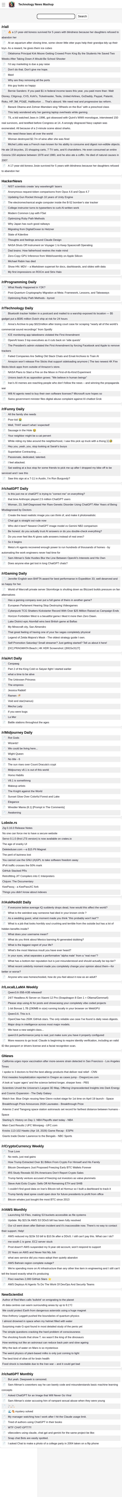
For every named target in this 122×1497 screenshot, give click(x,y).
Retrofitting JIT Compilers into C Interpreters (28, 876)
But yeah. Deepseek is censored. (27, 1379)
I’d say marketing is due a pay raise (29, 64)
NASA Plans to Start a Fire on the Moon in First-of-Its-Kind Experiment (49, 372)
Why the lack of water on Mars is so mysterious (30, 1347)
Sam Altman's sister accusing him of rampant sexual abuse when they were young (56, 1400)
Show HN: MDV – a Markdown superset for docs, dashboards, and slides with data (57, 266)
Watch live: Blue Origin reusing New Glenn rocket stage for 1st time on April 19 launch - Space (58, 1098)
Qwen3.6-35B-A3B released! (25, 992)
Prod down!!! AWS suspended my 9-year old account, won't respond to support (54, 1247)
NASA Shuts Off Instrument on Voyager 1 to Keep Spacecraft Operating (50, 245)
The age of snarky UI (14, 844)
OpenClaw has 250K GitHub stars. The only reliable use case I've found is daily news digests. (63, 1019)
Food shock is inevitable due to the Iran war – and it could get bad (41, 1363)
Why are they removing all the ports (29, 80)
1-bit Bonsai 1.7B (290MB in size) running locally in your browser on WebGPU (54, 1008)
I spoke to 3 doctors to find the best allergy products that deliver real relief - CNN (49, 1071)
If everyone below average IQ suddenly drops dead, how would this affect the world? (58, 907)
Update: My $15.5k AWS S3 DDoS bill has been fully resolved (44, 1220)
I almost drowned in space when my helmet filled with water (37, 1321)
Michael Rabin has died (22, 261)
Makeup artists (16, 785)
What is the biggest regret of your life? (30, 944)
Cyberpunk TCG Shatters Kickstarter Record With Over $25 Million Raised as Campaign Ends (63, 610)
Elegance (13, 801)
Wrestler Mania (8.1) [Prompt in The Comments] (36, 807)
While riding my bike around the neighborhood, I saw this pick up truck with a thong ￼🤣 (60, 441)
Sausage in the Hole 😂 (22, 430)
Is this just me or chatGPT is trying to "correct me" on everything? (46, 493)
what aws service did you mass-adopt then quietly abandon (43, 1257)
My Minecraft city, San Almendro (27, 626)
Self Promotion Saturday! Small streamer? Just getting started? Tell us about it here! (57, 642)
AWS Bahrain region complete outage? (31, 1263)
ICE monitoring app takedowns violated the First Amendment (44, 334)
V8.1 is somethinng (19, 780)
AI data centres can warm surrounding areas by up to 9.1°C (37, 1305)
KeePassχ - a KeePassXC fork (20, 886)
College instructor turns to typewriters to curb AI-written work (43, 207)
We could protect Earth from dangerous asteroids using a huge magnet (44, 1310)
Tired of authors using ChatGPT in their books (35, 1422)
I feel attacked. (16, 462)
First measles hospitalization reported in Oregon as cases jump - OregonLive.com (50, 1077)
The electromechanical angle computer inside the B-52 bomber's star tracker (53, 202)
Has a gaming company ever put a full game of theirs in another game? (50, 600)
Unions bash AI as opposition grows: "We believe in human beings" (47, 377)
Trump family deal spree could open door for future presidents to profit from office (55, 1194)
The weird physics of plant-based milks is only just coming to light (40, 1353)
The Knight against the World (25, 791)
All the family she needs (22, 414)
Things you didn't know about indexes (24, 892)
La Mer (12, 717)
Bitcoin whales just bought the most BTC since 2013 (38, 1199)
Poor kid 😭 (15, 419)
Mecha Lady (15, 706)
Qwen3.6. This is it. (19, 1013)
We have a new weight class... (26, 1029)
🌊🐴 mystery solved (20, 1411)
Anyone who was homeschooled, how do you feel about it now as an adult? (52, 977)
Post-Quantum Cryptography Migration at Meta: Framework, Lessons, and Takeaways (58, 292)
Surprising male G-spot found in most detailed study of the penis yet (42, 1326)
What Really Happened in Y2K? (26, 287)
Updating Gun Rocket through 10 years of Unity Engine (40, 197)
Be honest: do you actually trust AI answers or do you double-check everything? (55, 531)
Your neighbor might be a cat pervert (29, 435)
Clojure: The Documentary (17, 881)
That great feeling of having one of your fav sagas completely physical (49, 632)
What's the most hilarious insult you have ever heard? (39, 950)
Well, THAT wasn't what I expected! (29, 425)
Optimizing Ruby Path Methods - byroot (31, 298)
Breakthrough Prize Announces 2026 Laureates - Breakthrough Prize (43, 1104)
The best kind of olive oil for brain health (26, 1358)
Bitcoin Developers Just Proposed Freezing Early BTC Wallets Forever (49, 1167)
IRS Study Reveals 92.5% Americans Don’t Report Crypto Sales (46, 1172)
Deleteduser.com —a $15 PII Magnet (24, 849)
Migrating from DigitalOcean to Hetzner (31, 229)
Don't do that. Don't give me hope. (28, 69)
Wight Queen (16, 753)
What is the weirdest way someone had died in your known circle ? (47, 912)
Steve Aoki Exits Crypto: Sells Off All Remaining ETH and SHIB (45, 1183)
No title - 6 (14, 759)
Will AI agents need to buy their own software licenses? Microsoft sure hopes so (55, 393)
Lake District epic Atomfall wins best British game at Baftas (42, 621)
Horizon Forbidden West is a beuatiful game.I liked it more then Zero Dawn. (52, 616)
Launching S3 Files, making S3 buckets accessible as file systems (47, 1214)
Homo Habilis (16, 775)
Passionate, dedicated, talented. (27, 457)
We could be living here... (23, 748)
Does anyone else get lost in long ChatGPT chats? (38, 563)
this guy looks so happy (22, 85)
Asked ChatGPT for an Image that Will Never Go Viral (39, 1395)
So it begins (15, 541)
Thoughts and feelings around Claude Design (34, 239)
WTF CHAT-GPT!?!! (20, 1427)
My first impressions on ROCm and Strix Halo (35, 271)
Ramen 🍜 (14, 695)
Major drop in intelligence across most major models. (39, 1024)
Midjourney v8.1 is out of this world (28, 769)
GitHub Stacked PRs (14, 870)
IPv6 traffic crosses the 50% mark (22, 865)
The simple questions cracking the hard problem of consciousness (41, 1331)
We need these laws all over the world (30, 133)
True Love (14, 1151)
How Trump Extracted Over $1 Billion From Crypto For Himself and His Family (54, 1162)
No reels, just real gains (22, 1156)
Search (82, 16)
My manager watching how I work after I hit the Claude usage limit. (47, 1416)
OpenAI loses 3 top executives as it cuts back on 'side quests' (44, 340)
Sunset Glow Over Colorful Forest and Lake (34, 796)
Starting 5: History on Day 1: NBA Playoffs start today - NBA (37, 1120)
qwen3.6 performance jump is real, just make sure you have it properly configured (56, 1035)
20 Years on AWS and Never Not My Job (32, 1252)
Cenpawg (13, 663)
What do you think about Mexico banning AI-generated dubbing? (46, 939)
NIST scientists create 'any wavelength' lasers (35, 186)
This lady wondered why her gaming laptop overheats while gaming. (48, 112)
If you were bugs (18, 711)
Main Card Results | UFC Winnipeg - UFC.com (29, 1125)
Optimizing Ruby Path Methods (26, 218)
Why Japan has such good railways (29, 223)
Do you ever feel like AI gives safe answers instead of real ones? (46, 536)
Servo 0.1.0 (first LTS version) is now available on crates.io (37, 838)
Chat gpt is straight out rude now (27, 520)
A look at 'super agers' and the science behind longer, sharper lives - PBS (45, 1082)
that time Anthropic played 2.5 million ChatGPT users (39, 499)
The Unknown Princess (21, 679)
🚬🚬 (11, 1406)
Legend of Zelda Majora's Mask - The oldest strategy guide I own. (46, 637)
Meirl (11, 74)
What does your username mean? (28, 934)
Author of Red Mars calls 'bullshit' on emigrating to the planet (38, 1299)
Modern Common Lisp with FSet (27, 213)
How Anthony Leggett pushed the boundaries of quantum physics (40, 1315)
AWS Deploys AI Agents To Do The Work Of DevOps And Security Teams (51, 1284)
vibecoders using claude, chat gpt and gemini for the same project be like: (51, 1432)
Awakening (14, 812)
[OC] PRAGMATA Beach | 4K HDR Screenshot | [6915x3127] (44, 648)
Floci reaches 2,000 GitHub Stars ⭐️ (29, 1279)
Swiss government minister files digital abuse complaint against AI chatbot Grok (55, 398)
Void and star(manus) (20, 701)
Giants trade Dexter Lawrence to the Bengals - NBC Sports (37, 1136)
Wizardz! (13, 743)
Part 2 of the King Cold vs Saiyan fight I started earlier (39, 668)
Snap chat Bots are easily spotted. (28, 1438)
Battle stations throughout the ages (28, 722)
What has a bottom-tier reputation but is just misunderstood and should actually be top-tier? (62, 960)
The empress (16, 685)
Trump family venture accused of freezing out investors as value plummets (52, 1178)
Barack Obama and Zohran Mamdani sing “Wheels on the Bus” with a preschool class (58, 106)
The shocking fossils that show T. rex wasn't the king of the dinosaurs (43, 1337)
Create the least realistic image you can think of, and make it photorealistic (52, 515)
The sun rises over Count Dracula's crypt (32, 764)
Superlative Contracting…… (24, 451)
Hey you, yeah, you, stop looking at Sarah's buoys (37, 446)
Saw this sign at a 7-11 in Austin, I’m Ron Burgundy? (39, 478)
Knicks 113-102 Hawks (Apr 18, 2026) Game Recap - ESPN (37, 1130)
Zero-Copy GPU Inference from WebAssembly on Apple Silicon (45, 255)
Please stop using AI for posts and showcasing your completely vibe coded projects (57, 1003)
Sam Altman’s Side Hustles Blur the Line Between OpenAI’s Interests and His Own (56, 558)
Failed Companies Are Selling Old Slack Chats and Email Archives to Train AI (53, 356)
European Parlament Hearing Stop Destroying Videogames (43, 605)
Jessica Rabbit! (17, 690)
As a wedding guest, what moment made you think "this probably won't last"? (53, 918)
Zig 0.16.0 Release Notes (17, 828)
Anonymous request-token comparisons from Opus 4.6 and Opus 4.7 (48, 191)
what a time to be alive (21, 674)
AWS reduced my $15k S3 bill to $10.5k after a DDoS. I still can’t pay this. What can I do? (61, 1236)
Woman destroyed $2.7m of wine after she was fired (38, 139)
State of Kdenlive (18, 234)
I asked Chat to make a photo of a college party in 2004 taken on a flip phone (53, 1443)
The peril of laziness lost (16, 854)
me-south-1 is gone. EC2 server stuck (30, 1241)
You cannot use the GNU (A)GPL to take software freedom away (40, 860)
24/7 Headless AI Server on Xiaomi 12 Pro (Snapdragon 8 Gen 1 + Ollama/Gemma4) (58, 997)
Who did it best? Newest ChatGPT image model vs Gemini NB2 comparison (53, 525)
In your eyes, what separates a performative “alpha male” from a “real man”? (53, 955)
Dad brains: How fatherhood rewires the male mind (38, 250)
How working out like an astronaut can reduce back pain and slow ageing (45, 1342)
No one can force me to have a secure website (29, 833)
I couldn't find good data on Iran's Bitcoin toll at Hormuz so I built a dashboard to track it (59, 1188)
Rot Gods (13, 737)
